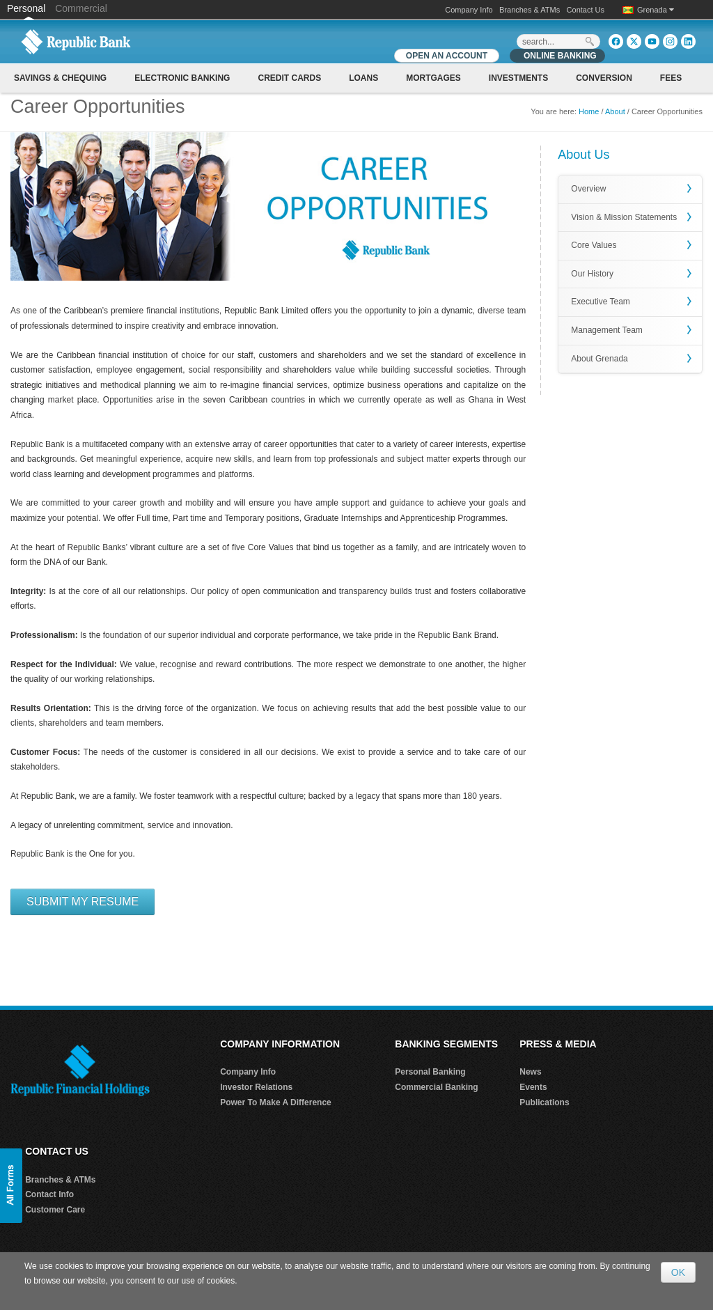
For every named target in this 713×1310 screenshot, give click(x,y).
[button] (11, 1185)
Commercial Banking (436, 1087)
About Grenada (599, 359)
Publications (544, 1102)
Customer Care (55, 1210)
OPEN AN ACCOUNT (446, 56)
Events (533, 1087)
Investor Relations (256, 1087)
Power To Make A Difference (275, 1102)
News (530, 1072)
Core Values (593, 245)
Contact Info (49, 1194)
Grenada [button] (655, 10)
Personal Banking (430, 1072)
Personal (27, 8)
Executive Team (600, 301)
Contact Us (585, 10)
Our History (592, 274)
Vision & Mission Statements (624, 217)
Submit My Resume (82, 901)
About (615, 111)
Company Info (468, 10)
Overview (588, 189)
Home (589, 111)
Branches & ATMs (529, 10)
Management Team (607, 330)
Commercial (81, 8)
